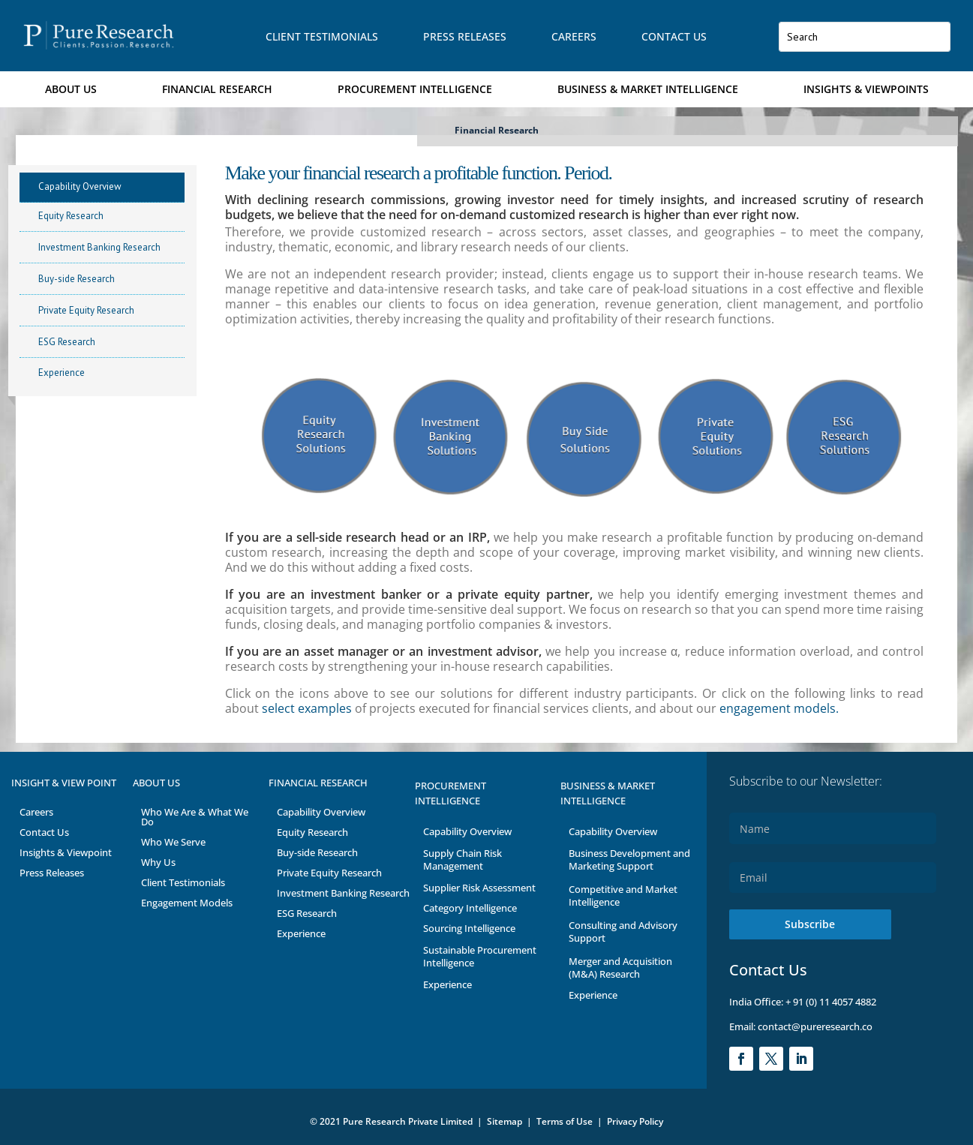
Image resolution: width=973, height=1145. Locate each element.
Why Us (158, 862)
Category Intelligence (470, 908)
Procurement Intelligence (415, 89)
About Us (71, 89)
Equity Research (71, 215)
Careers (573, 36)
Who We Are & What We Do (194, 816)
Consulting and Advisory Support (623, 931)
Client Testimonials (322, 36)
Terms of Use (565, 1121)
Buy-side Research (76, 278)
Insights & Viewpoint (66, 852)
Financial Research (217, 89)
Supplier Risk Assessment (479, 887)
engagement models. (777, 708)
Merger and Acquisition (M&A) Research (620, 967)
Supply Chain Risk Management (462, 859)
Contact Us (674, 36)
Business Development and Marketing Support (629, 859)
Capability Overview (80, 186)
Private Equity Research (86, 310)
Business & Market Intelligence (647, 89)
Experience (61, 372)
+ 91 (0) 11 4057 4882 (830, 1001)
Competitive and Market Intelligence (623, 895)
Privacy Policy (635, 1121)
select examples (307, 708)
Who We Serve (173, 842)
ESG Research (66, 341)
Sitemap (504, 1121)
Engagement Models (187, 902)
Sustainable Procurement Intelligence (479, 956)
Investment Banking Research (99, 247)
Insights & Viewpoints (866, 89)
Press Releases (464, 36)
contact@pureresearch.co (813, 1026)
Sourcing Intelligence (469, 928)
